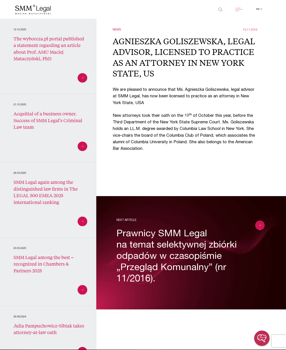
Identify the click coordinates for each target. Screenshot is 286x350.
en (258, 9)
